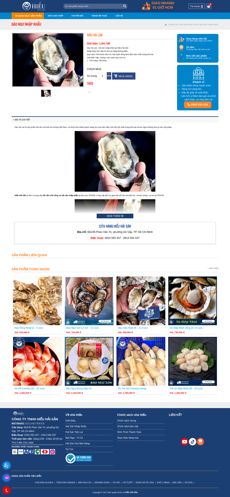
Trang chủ (173, 25)
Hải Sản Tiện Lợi (74, 432)
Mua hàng (126, 76)
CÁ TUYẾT (128, 482)
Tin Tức (70, 449)
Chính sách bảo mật (127, 426)
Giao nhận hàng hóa (127, 438)
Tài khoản (196, 6)
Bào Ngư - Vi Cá (74, 438)
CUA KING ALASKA (44, 482)
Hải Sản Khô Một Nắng (78, 443)
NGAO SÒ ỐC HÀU (145, 482)
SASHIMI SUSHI (102, 482)
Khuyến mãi (77, 16)
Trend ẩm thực (99, 16)
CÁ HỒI (116, 482)
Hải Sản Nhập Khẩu (189, 25)
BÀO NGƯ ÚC (84, 482)
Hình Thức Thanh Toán (129, 432)
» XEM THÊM (213, 268)
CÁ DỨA (189, 482)
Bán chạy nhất (55, 16)
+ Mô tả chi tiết (21, 120)
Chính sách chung (126, 420)
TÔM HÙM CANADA (65, 482)
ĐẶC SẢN (177, 482)
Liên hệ (119, 16)
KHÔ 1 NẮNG (163, 482)
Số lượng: (92, 76)
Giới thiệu (71, 420)
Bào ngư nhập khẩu (208, 25)
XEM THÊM (115, 216)
